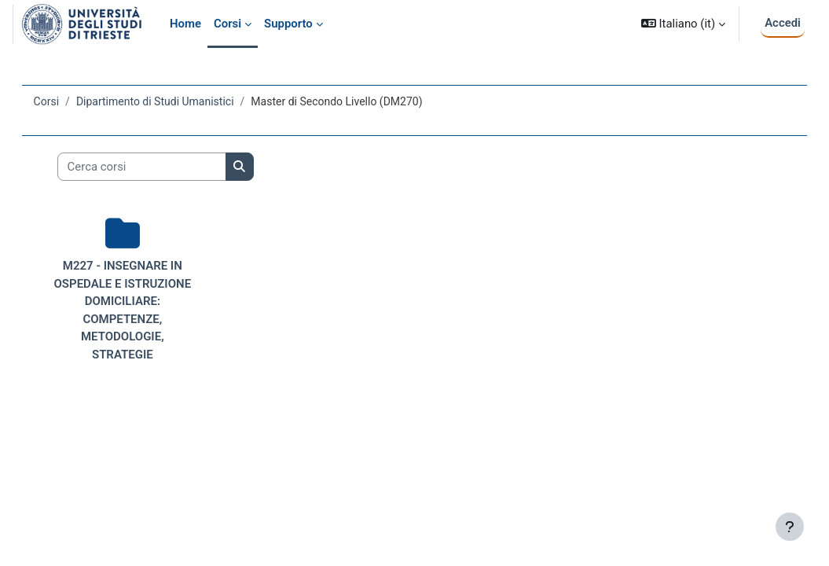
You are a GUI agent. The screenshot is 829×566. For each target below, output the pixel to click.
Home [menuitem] (185, 24)
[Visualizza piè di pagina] (790, 527)
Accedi (783, 23)
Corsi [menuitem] (227, 24)
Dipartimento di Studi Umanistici (177, 101)
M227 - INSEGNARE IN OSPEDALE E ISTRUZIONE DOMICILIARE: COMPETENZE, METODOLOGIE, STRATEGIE (139, 319)
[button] (683, 24)
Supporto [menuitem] (288, 24)
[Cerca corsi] (163, 167)
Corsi (68, 101)
